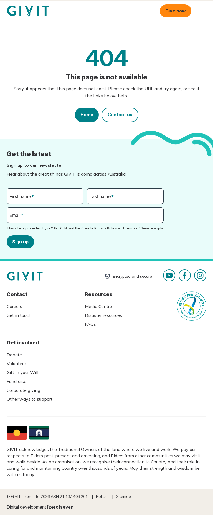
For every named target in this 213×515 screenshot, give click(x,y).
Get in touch (19, 315)
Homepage (28, 11)
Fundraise (16, 381)
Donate (14, 354)
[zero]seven (60, 507)
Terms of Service (139, 228)
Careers (14, 306)
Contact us (120, 114)
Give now (175, 11)
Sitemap (123, 496)
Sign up (20, 241)
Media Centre (98, 306)
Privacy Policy (105, 228)
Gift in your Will (22, 372)
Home (86, 114)
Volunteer (16, 363)
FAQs (90, 324)
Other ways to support (29, 399)
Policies (103, 496)
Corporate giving (23, 390)
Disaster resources (103, 315)
